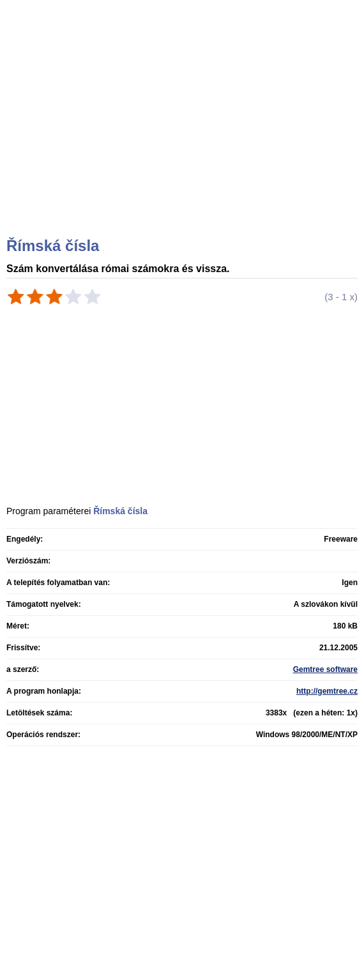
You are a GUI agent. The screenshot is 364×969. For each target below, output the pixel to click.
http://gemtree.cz (327, 691)
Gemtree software (325, 669)
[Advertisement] (183, 134)
